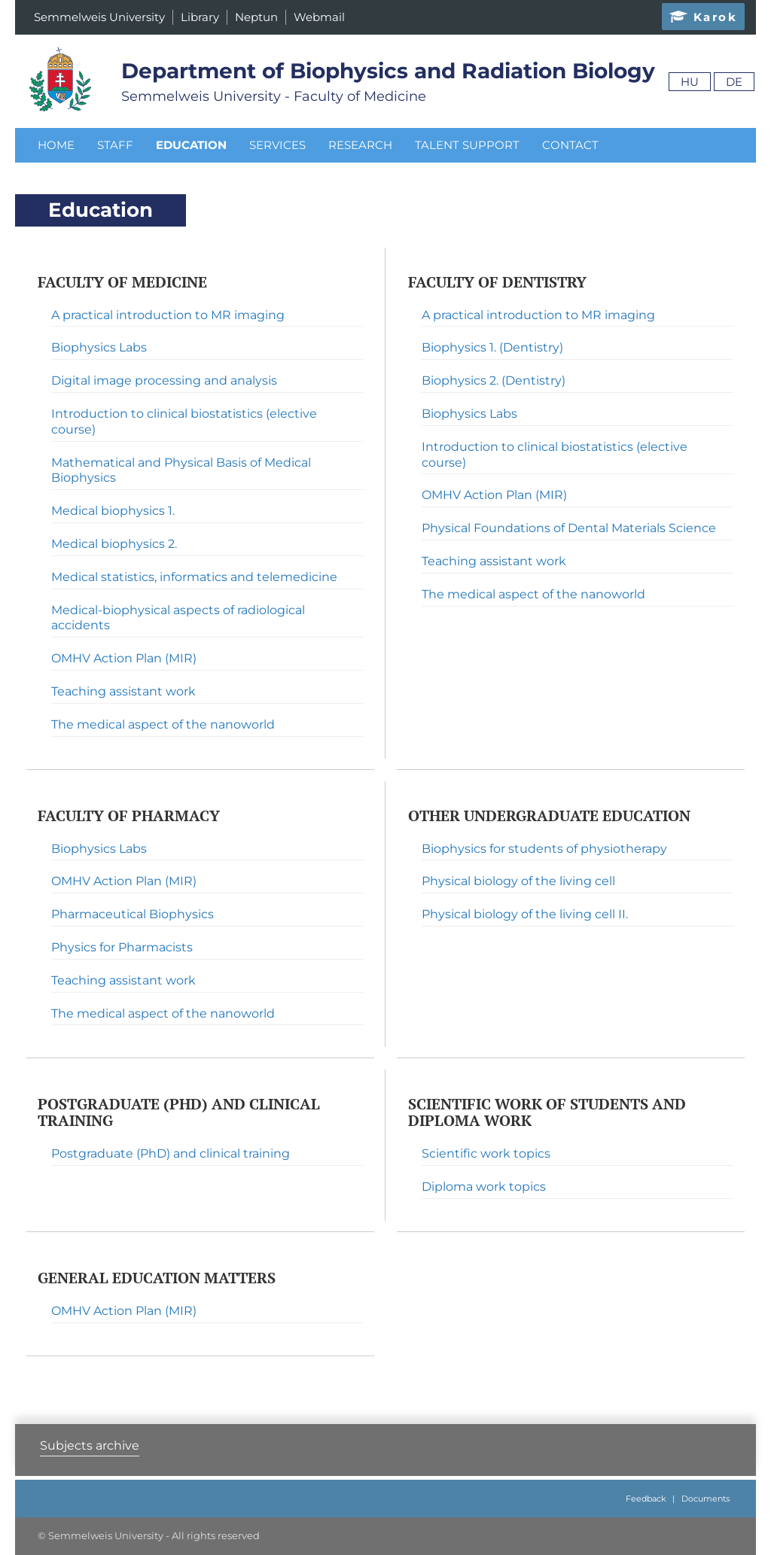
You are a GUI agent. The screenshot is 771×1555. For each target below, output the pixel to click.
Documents (705, 1498)
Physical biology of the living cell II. (525, 914)
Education (191, 145)
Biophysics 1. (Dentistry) (492, 347)
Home (56, 145)
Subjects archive (89, 1445)
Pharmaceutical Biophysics (132, 914)
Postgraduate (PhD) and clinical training (170, 1153)
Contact (570, 145)
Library (200, 17)
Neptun (256, 17)
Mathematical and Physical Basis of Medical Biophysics (181, 470)
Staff (115, 145)
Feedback (646, 1498)
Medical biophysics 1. (113, 511)
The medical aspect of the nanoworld (163, 724)
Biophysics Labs (99, 347)
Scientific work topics (486, 1153)
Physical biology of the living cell (518, 881)
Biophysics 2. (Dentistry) (493, 380)
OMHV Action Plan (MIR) (124, 658)
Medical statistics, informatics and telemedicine (194, 577)
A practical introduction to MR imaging (168, 315)
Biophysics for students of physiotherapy (544, 848)
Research (360, 145)
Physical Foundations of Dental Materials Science (569, 528)
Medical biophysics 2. (114, 544)
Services (277, 145)
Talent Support (467, 145)
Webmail (319, 17)
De (734, 82)
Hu (690, 82)
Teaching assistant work (123, 691)
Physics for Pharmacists (122, 947)
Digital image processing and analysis (164, 380)
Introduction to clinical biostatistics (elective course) (184, 421)
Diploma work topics (484, 1186)
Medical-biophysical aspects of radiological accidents (178, 618)
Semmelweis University (99, 17)
